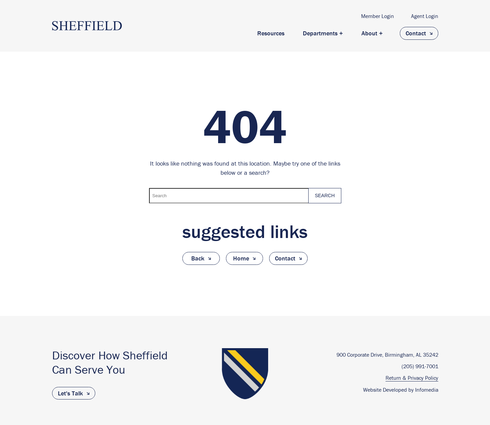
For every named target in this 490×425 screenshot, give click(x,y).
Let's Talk (70, 393)
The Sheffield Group (87, 26)
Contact (416, 33)
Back (198, 258)
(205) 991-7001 (420, 366)
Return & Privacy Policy (412, 378)
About (369, 33)
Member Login (377, 16)
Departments (320, 33)
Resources (270, 33)
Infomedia (426, 389)
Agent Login (424, 16)
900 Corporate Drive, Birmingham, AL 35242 (387, 355)
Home (241, 258)
